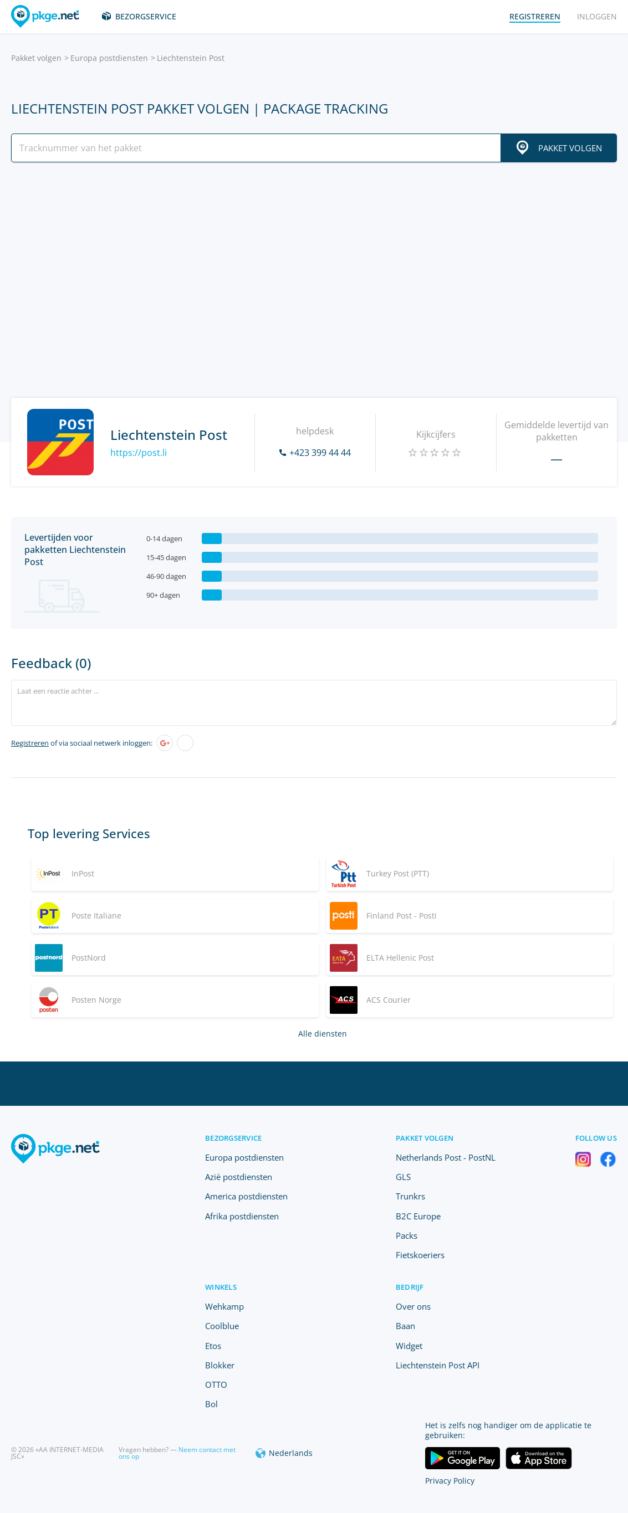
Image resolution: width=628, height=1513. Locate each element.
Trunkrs (410, 1196)
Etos (213, 1345)
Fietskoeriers (420, 1254)
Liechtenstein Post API (437, 1365)
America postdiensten (246, 1196)
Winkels (221, 1287)
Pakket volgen (36, 58)
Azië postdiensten (238, 1176)
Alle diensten (322, 1033)
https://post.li (138, 452)
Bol (211, 1403)
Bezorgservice (145, 16)
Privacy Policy (449, 1480)
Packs (406, 1235)
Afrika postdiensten (242, 1216)
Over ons (413, 1306)
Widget (409, 1345)
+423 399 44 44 (320, 453)
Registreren (30, 743)
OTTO (216, 1384)
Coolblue (222, 1325)
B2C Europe (418, 1216)
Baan (405, 1325)
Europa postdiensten (109, 58)
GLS (403, 1176)
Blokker (219, 1365)
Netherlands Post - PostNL (446, 1157)
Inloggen (597, 16)
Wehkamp (224, 1306)
